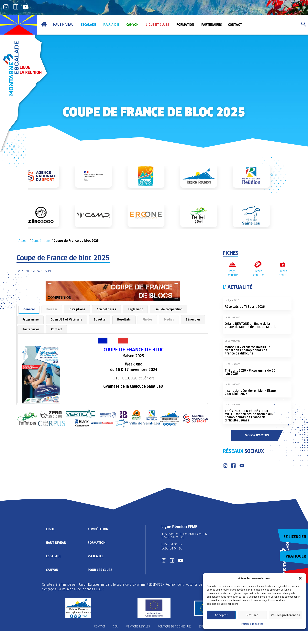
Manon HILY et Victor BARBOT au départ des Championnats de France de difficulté (248, 350)
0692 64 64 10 (171, 548)
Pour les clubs (100, 570)
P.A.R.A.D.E (96, 556)
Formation (96, 543)
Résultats (124, 319)
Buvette (99, 319)
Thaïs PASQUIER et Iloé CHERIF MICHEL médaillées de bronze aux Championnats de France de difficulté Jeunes (249, 415)
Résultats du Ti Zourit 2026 (245, 307)
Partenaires (30, 329)
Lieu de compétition (168, 309)
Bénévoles (193, 319)
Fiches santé (282, 273)
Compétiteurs (106, 309)
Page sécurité (232, 273)
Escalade (53, 556)
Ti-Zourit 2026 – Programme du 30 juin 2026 (250, 372)
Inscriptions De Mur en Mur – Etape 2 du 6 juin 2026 (250, 392)
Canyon (52, 570)
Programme (30, 319)
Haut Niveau (56, 543)
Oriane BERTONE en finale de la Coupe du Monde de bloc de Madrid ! (251, 327)
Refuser (252, 615)
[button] (300, 578)
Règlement (135, 309)
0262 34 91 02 (171, 544)
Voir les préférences (285, 615)
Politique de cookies (252, 624)
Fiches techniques (257, 273)
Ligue (50, 529)
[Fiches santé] (282, 264)
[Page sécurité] (232, 264)
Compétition (98, 529)
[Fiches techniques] (257, 264)
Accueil (23, 241)
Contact (56, 329)
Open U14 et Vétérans (66, 319)
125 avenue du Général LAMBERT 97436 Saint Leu (185, 535)
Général (29, 309)
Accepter (221, 615)
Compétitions (41, 241)
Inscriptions (77, 309)
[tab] (28, 309)
